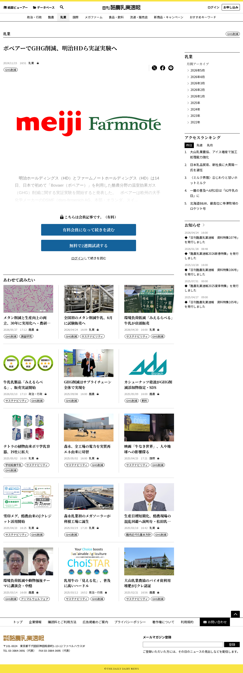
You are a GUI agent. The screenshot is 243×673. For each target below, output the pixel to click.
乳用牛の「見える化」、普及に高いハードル (87, 583)
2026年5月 (197, 70)
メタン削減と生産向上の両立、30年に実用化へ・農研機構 (26, 323)
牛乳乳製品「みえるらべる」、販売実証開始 (23, 384)
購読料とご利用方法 (62, 622)
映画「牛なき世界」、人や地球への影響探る (147, 449)
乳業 (63, 17)
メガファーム (94, 17)
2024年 (195, 109)
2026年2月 (197, 90)
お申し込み (230, 7)
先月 (210, 145)
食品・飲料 (116, 17)
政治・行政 (34, 17)
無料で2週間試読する (88, 245)
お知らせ (192, 225)
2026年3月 (197, 83)
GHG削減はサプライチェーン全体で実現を (87, 384)
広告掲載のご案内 (95, 622)
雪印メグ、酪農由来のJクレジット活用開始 (27, 518)
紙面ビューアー (15, 7)
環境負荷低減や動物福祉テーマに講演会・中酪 (26, 583)
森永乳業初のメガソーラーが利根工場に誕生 (87, 518)
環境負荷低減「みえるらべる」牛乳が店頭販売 (148, 320)
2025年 (195, 103)
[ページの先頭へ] (235, 614)
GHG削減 (232, 34)
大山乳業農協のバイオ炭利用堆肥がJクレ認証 (147, 583)
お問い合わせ (215, 622)
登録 (232, 644)
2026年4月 (197, 77)
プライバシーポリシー (130, 622)
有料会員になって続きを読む (89, 229)
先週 (199, 145)
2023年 (195, 115)
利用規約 (187, 622)
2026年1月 (197, 96)
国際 (75, 17)
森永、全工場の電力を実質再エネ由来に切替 (87, 449)
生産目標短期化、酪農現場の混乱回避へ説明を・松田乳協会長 (147, 521)
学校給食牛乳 (13, 465)
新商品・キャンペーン (168, 17)
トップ (18, 622)
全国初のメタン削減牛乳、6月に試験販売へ (88, 320)
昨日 (189, 145)
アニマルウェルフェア (34, 599)
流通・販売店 (139, 17)
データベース (44, 7)
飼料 (144, 401)
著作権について (163, 622)
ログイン (213, 7)
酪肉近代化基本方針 (138, 535)
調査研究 (26, 336)
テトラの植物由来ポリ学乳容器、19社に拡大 (26, 449)
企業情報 (35, 622)
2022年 (195, 122)
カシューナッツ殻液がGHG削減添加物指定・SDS (148, 384)
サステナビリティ (92, 336)
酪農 (51, 17)
